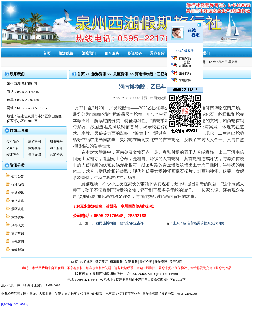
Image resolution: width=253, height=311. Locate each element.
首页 (47, 53)
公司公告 (17, 176)
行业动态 (17, 184)
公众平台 (12, 148)
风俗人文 (17, 225)
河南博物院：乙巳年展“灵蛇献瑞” (162, 74)
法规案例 (17, 242)
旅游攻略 (17, 217)
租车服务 (112, 53)
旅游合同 (34, 141)
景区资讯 (17, 209)
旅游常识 (17, 233)
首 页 (74, 262)
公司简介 (12, 141)
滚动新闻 (17, 250)
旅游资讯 (56, 155)
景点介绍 (157, 53)
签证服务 (134, 53)
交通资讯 (17, 193)
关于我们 (175, 262)
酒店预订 (89, 53)
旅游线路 (66, 53)
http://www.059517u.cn (33, 108)
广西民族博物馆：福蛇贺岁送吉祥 (118, 223)
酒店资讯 (17, 201)
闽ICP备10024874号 (14, 304)
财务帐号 (56, 141)
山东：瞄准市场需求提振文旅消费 (198, 223)
